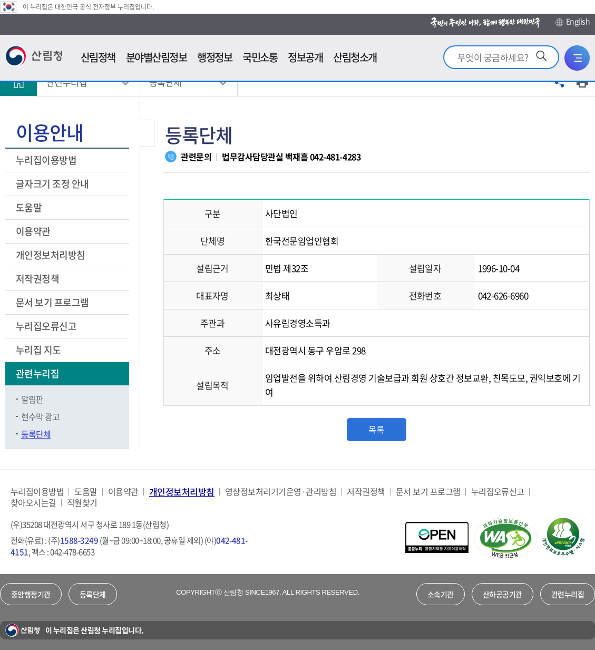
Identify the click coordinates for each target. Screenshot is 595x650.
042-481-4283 (335, 156)
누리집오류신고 (46, 326)
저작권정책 (37, 278)
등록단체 (36, 434)
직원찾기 (82, 502)
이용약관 (33, 231)
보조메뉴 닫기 (147, 133)
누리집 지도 (38, 350)
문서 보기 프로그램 (52, 302)
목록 (376, 429)
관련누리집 (38, 373)
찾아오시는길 (33, 502)
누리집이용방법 (46, 160)
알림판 (32, 399)
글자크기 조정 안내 (52, 184)
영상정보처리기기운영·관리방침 (280, 491)
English (572, 21)
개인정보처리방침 (51, 255)
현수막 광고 (40, 416)
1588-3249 (79, 540)
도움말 (29, 207)
